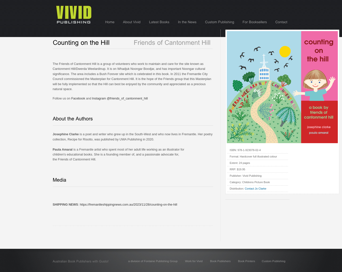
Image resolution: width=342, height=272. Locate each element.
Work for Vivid (193, 261)
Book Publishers (220, 261)
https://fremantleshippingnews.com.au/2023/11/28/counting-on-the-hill (128, 204)
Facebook (78, 98)
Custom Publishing (273, 261)
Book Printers (246, 261)
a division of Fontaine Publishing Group (153, 261)
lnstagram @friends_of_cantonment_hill (120, 98)
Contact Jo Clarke (255, 188)
